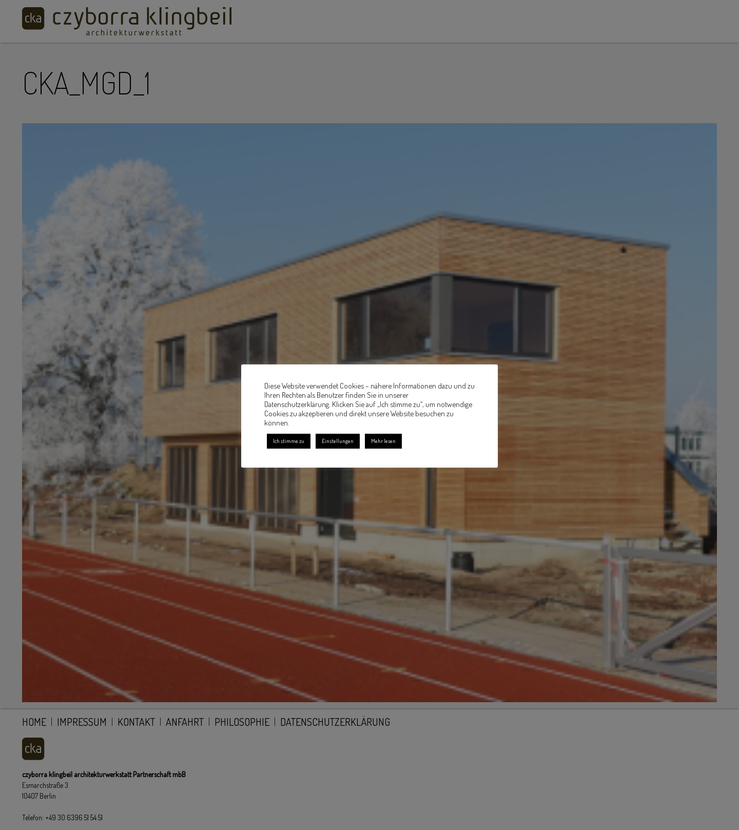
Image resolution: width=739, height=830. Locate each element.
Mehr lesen (383, 441)
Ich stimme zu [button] (288, 441)
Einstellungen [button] (338, 441)
